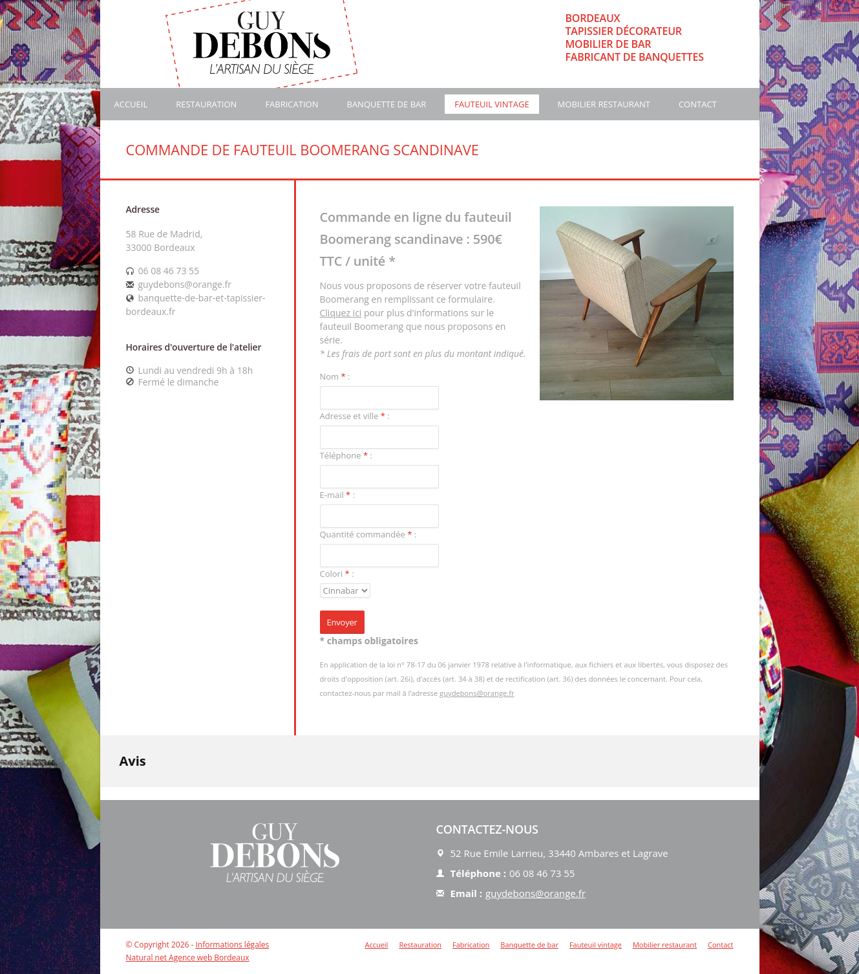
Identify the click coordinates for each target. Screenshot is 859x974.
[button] (100, 800)
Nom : (335, 376)
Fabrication (291, 104)
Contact (698, 104)
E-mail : (337, 495)
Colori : (337, 573)
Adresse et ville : (355, 416)
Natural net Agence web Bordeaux (187, 957)
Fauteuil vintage (491, 104)
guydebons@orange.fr (477, 693)
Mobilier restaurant (604, 104)
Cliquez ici (341, 313)
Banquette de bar (386, 104)
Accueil (131, 104)
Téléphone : (346, 455)
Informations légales (232, 944)
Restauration (206, 104)
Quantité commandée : (368, 534)
